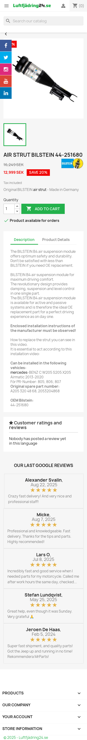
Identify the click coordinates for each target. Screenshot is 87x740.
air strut (39, 189)
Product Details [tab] (56, 239)
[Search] (43, 21)
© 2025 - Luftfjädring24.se (25, 737)
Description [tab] (24, 239)
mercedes (18, 372)
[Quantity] (9, 209)
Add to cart (43, 209)
